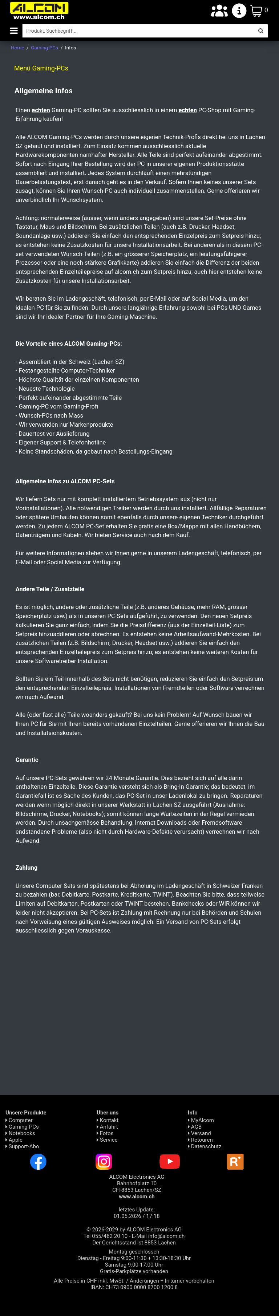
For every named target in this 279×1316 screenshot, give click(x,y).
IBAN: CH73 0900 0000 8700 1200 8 (134, 1287)
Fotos (105, 1133)
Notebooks (20, 1133)
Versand (199, 1133)
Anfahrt (107, 1127)
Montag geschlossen (134, 1251)
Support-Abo (22, 1146)
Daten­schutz (204, 1146)
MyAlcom (201, 1120)
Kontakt (107, 1120)
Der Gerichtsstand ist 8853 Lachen (134, 1242)
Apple (14, 1140)
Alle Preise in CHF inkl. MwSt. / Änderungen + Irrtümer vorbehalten (134, 1281)
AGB (195, 1127)
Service (107, 1140)
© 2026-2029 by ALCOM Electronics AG (134, 1229)
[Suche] (138, 30)
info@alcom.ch (166, 1236)
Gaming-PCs (22, 1127)
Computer (19, 1120)
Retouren (200, 1140)
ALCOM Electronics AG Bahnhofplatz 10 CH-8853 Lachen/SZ (137, 1187)
